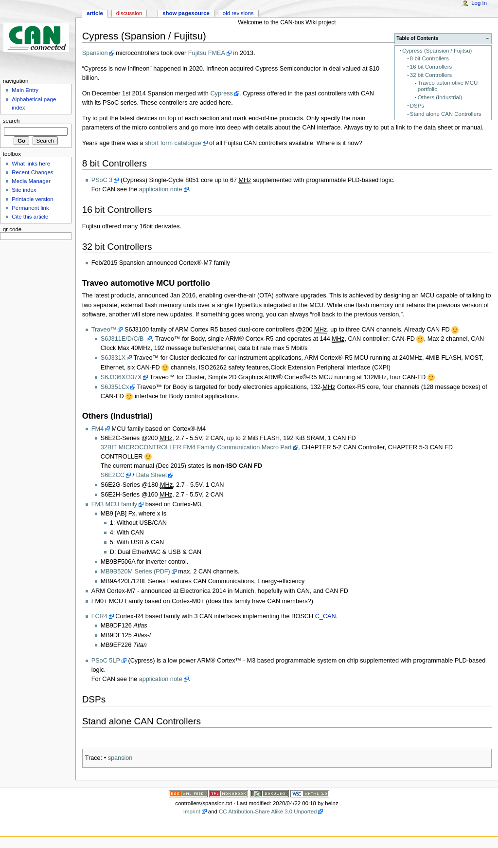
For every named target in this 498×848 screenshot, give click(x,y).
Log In (479, 3)
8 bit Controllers (429, 58)
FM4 (97, 428)
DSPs (417, 106)
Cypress (221, 93)
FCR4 (99, 616)
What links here (31, 163)
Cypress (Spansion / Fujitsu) (437, 51)
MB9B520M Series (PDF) (135, 571)
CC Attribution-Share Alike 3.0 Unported (268, 811)
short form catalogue (173, 143)
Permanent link (30, 208)
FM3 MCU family (114, 504)
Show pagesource (186, 13)
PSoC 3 (102, 180)
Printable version (32, 199)
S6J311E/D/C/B (123, 338)
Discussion (129, 13)
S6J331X (113, 357)
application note (160, 189)
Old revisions (238, 13)
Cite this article (30, 217)
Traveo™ (104, 329)
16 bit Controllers (431, 67)
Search (11, 121)
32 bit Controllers (431, 75)
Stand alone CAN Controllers (445, 114)
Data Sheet (151, 475)
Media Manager (31, 181)
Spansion (95, 53)
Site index (24, 190)
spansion (120, 758)
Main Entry (25, 90)
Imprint (191, 811)
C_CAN (325, 616)
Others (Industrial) (440, 97)
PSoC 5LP (105, 660)
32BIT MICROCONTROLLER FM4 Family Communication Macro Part (196, 447)
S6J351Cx (115, 387)
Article (95, 13)
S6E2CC (112, 475)
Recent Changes (32, 172)
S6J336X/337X (121, 377)
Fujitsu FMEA (206, 53)
